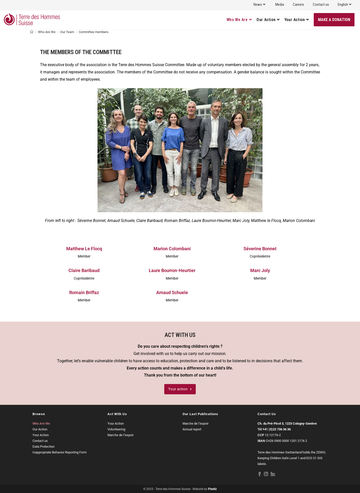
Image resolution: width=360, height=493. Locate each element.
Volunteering (116, 429)
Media (279, 4)
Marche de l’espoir (121, 435)
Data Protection (43, 446)
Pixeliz (212, 489)
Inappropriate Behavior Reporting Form (59, 452)
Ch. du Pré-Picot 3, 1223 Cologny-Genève (287, 423)
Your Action (40, 435)
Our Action (39, 429)
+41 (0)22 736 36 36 (276, 429)
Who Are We (41, 423)
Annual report (191, 429)
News (260, 4)
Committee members (93, 32)
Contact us (321, 4)
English (345, 4)
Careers (298, 4)
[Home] (31, 32)
